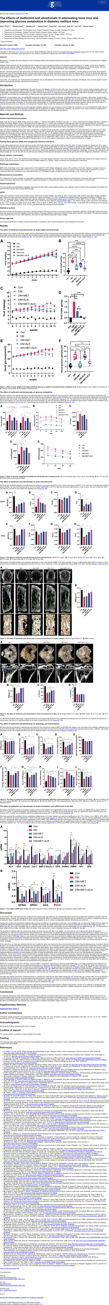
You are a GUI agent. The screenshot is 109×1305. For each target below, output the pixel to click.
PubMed (33, 1053)
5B (106, 564)
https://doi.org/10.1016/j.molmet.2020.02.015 (18, 1161)
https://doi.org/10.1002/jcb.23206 (61, 1227)
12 (70, 99)
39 (18, 936)
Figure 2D (68, 402)
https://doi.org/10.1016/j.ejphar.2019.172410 (18, 1203)
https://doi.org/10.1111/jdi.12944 (37, 1104)
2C (17, 402)
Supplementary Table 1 (64, 200)
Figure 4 (94, 564)
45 (76, 963)
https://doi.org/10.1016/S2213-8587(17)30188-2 (19, 1135)
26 (79, 923)
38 (52, 931)
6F (76, 730)
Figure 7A (53, 818)
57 (72, 976)
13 (73, 99)
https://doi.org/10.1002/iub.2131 (60, 1115)
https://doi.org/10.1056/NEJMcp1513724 (87, 1059)
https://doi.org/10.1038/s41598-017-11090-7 (63, 1129)
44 (96, 957)
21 (70, 145)
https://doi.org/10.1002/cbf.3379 (74, 1087)
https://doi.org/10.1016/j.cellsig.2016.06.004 (45, 1221)
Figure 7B (94, 823)
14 (66, 100)
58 (9, 978)
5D (61, 720)
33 (81, 928)
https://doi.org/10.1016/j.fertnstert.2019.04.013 (35, 1193)
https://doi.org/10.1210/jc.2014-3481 (44, 1181)
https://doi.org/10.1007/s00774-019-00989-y (25, 1084)
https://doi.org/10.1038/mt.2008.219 (46, 1262)
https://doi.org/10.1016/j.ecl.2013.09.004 (17, 1063)
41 (17, 947)
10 (1, 99)
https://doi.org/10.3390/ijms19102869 (16, 1078)
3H (46, 488)
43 (21, 949)
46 (42, 967)
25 (32, 923)
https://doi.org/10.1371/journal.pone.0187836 (53, 1265)
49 (104, 968)
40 (74, 936)
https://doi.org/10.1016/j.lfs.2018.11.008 (53, 1206)
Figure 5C (56, 720)
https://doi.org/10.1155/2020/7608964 (62, 1074)
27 (82, 923)
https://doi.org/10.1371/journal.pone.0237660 (91, 1097)
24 (32, 189)
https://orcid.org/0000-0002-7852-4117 (12, 1279)
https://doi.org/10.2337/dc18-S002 (23, 1056)
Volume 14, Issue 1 (15, 13)
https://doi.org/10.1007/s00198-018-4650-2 (40, 1140)
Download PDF (14, 1268)
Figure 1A (25, 237)
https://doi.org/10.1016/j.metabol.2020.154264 (31, 1178)
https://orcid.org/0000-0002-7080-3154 (12, 1285)
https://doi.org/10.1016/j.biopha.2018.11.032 (32, 1081)
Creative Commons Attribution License (73, 52)
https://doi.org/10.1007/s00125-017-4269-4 (91, 1130)
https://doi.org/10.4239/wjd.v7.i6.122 (57, 1212)
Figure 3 (64, 730)
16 (69, 100)
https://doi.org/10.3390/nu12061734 (42, 1171)
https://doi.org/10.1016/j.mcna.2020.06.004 (80, 1058)
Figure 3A (41, 488)
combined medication (37, 1297)
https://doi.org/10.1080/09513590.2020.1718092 (38, 1189)
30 (8, 926)
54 (69, 976)
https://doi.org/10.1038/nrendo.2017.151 (17, 1053)
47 (47, 968)
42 (19, 949)
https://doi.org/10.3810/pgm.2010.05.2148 (17, 1143)
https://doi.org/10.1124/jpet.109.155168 (74, 1150)
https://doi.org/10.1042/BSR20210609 (49, 1125)
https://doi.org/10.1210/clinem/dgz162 (54, 1247)
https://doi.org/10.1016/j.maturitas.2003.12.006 (83, 1244)
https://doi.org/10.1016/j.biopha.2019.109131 (40, 1112)
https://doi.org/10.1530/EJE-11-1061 (23, 1198)
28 (6, 926)
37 (50, 931)
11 (22, 99)
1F (68, 399)
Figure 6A (71, 730)
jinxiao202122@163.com (8, 1277)
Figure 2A (12, 402)
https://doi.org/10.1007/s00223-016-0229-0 (85, 1064)
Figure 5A (101, 564)
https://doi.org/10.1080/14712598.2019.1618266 (41, 1175)
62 (52, 981)
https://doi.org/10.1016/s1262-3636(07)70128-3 (19, 1259)
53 (10, 973)
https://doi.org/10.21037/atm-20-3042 (25, 1091)
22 (87, 171)
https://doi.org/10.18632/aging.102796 (37, 1209)
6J (72, 813)
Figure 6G (67, 813)
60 (49, 980)
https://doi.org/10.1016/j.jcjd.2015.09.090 (17, 1147)
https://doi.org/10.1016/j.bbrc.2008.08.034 (92, 1216)
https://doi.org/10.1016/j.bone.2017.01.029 (68, 1122)
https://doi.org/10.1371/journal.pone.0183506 (88, 1231)
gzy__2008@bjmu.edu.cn (8, 1290)
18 (86, 104)
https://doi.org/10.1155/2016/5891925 (16, 1252)
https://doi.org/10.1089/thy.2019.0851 (55, 1224)
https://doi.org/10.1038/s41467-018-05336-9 (69, 1119)
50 (76, 970)
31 (91, 926)
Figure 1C (90, 237)
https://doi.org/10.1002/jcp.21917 (59, 1236)
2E (73, 402)
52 (78, 970)
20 (85, 135)
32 (94, 926)
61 (50, 981)
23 (90, 171)
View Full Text (4, 1268)
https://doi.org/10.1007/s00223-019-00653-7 (77, 1153)
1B (30, 237)
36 (83, 928)
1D (95, 237)
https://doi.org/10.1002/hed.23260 (70, 1255)
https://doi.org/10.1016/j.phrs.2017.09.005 (52, 1168)
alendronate (4, 1297)
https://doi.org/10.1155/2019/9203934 (16, 1094)
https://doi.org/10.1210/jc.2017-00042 (41, 1068)
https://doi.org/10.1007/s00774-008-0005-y (71, 1157)
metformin (11, 1297)
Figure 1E (63, 399)
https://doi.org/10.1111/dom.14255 (70, 1165)
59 (11, 978)
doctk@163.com (5, 1284)
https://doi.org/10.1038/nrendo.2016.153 (56, 1071)
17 (17, 104)
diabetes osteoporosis (22, 1297)
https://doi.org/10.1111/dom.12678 (31, 1185)
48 (49, 968)
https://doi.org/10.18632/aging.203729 (12, 49)
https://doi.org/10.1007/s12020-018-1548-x (89, 1107)
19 (31, 135)
